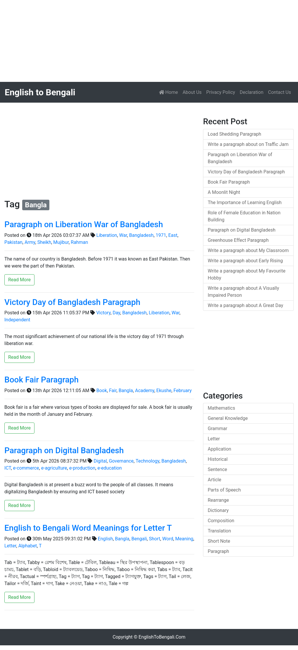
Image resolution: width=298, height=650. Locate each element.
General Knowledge (228, 418)
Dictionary (218, 510)
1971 (161, 235)
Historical (218, 459)
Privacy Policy (220, 92)
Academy (144, 390)
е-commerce (26, 468)
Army (30, 242)
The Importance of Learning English (245, 202)
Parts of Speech (224, 490)
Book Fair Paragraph (41, 380)
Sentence (217, 469)
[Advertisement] (149, 41)
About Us (192, 92)
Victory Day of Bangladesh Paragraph (72, 302)
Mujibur (61, 242)
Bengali (139, 539)
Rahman (79, 242)
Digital (100, 461)
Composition (221, 520)
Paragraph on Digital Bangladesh (64, 450)
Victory (103, 312)
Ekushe (163, 390)
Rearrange (218, 500)
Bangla (126, 390)
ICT (7, 468)
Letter (10, 546)
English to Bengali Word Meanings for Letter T (88, 528)
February (183, 390)
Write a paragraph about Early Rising (245, 260)
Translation (219, 531)
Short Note (219, 541)
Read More (19, 279)
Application (219, 449)
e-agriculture (54, 468)
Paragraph (218, 551)
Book (101, 390)
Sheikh (44, 242)
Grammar (217, 428)
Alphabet (27, 546)
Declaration (252, 92)
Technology (147, 461)
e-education (109, 468)
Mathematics (221, 408)
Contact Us (279, 92)
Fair (113, 390)
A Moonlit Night (224, 192)
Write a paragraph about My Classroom (248, 250)
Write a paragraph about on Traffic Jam (248, 144)
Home (169, 92)
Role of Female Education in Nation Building (244, 216)
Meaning (184, 539)
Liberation (106, 235)
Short (154, 539)
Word (167, 539)
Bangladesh (141, 235)
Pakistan (13, 242)
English (105, 539)
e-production (82, 468)
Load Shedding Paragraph (234, 134)
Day (116, 312)
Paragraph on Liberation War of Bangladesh (83, 224)
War (123, 235)
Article (214, 479)
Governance (121, 461)
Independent (17, 320)
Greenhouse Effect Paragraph (238, 240)
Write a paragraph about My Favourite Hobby (246, 274)
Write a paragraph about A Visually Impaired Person (243, 291)
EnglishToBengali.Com (161, 637)
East (172, 235)
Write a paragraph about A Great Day (245, 305)
